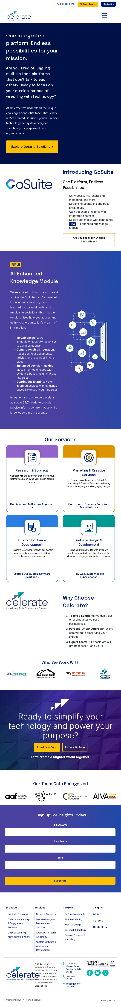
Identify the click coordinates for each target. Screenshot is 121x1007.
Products (11, 907)
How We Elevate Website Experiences (89, 575)
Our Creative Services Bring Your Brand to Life (88, 505)
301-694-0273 (65, 4)
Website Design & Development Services (45, 923)
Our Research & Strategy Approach (32, 505)
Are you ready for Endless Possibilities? (89, 239)
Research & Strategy (32, 470)
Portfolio (68, 907)
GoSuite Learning (73, 919)
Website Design (73, 924)
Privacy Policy (108, 1000)
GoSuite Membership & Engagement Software (19, 923)
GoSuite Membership (75, 914)
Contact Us (108, 4)
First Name (61, 824)
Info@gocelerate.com (73, 985)
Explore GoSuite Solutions (32, 146)
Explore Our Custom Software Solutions (32, 575)
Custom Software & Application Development (46, 946)
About (97, 914)
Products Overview (18, 914)
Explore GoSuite (75, 747)
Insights (98, 907)
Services (40, 907)
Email (61, 857)
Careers (98, 920)
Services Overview (46, 914)
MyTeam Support (88, 4)
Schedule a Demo (47, 747)
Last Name (61, 841)
